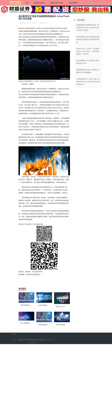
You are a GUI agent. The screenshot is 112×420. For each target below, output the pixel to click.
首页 (27, 3)
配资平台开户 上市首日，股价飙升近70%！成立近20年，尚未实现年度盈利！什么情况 (87, 51)
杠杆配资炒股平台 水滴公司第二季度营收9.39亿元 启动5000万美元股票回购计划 (88, 81)
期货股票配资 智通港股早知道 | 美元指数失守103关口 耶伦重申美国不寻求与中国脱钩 (87, 27)
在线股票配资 (73, 3)
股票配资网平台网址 (56, 3)
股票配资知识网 (39, 3)
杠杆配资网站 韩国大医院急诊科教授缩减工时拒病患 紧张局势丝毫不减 (87, 39)
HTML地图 (34, 342)
